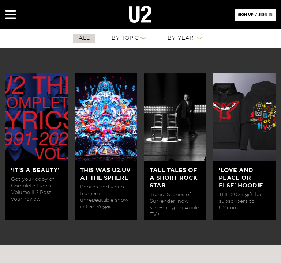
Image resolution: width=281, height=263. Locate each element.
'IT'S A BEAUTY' (35, 170)
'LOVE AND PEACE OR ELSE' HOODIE (241, 177)
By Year (181, 38)
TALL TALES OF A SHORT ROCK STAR (174, 177)
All (84, 38)
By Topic (125, 38)
